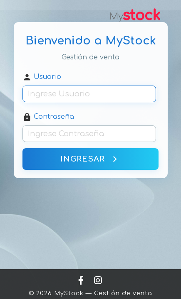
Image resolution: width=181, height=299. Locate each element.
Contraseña (48, 117)
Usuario (41, 77)
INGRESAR (90, 159)
